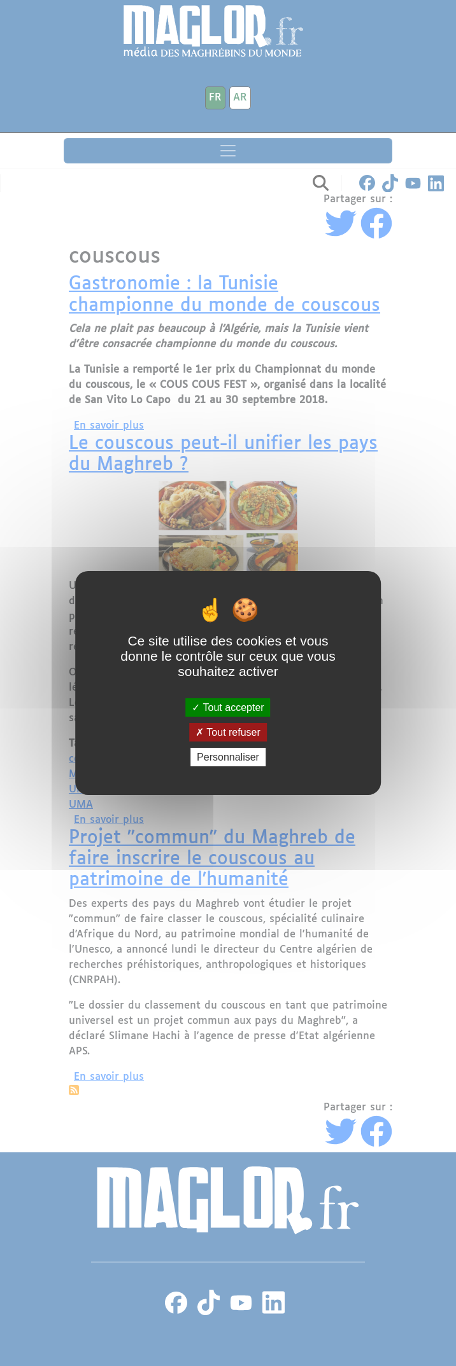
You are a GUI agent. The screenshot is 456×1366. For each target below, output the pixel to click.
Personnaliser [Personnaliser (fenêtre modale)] (228, 757)
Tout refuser (228, 732)
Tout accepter (228, 706)
